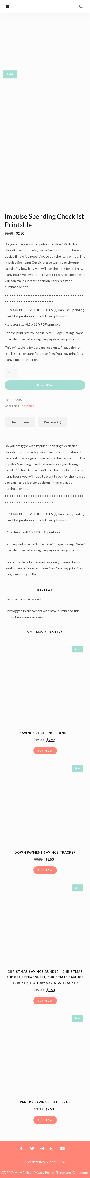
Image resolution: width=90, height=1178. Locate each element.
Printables (27, 406)
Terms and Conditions (72, 1172)
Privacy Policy (44, 1172)
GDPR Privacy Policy (16, 1172)
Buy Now (45, 385)
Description (20, 422)
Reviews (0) (52, 422)
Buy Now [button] (45, 750)
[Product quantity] (11, 373)
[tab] (20, 422)
